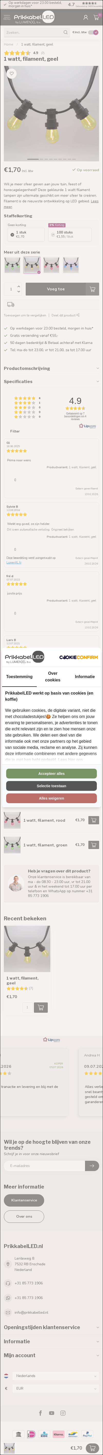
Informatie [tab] (85, 676)
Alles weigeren (51, 798)
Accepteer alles (51, 774)
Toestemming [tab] (19, 676)
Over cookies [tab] (53, 676)
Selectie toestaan (51, 786)
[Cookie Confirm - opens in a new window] (78, 657)
